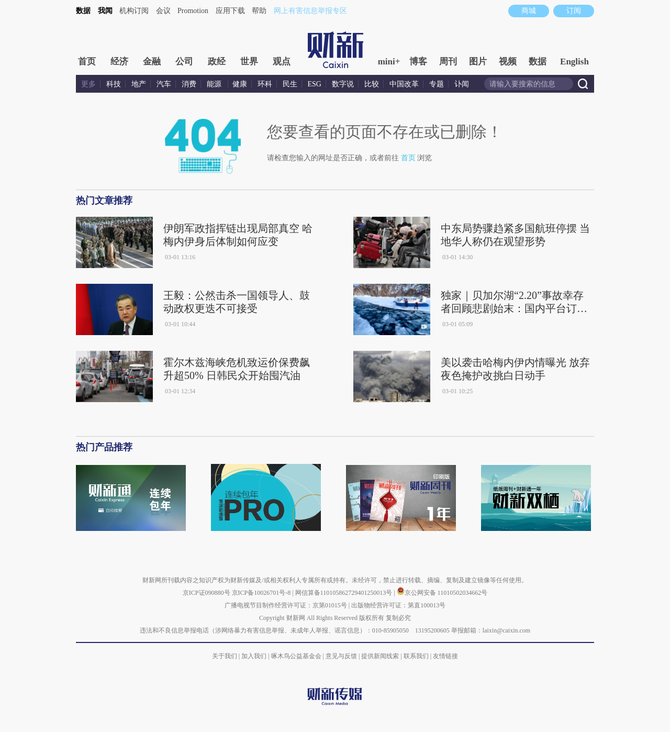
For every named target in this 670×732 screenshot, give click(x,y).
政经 (217, 61)
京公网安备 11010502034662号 (442, 592)
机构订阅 (134, 11)
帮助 (259, 11)
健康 (239, 84)
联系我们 (416, 656)
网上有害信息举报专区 (310, 11)
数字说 (343, 84)
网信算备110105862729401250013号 (344, 592)
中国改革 (404, 84)
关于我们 (224, 656)
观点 (282, 61)
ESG (314, 84)
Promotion (192, 11)
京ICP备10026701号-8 (262, 592)
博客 (418, 61)
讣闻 (461, 84)
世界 (249, 61)
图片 (478, 61)
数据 (83, 11)
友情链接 (445, 656)
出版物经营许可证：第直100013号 (398, 605)
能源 (215, 84)
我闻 (105, 11)
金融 (152, 61)
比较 (371, 84)
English (574, 61)
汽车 (164, 84)
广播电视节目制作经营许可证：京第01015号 (286, 605)
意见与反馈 (341, 656)
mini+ (389, 61)
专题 (436, 84)
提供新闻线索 (380, 656)
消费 (189, 84)
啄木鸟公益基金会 (297, 656)
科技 (113, 84)
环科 (265, 84)
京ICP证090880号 (206, 592)
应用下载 (230, 11)
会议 (163, 11)
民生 (290, 84)
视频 (508, 61)
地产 (138, 84)
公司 (184, 61)
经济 (119, 61)
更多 (88, 84)
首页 (87, 61)
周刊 (448, 61)
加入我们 (253, 656)
